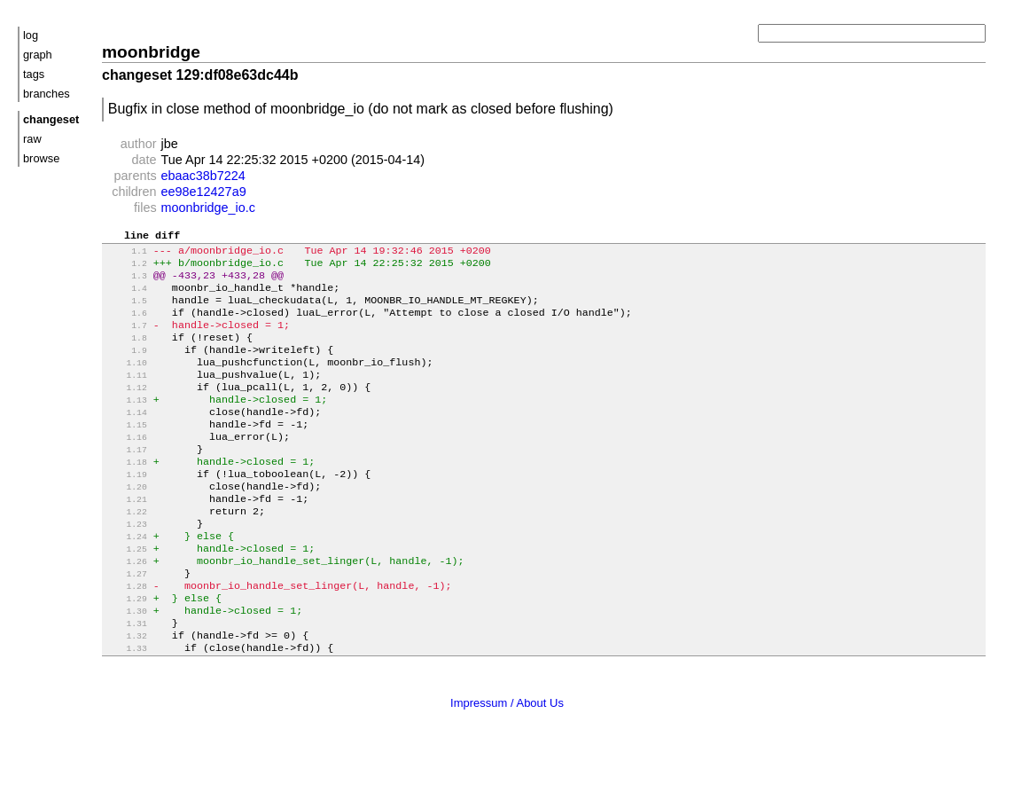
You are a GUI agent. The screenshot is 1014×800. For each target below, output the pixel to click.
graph (37, 54)
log (30, 35)
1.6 (126, 326)
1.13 (126, 425)
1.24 (126, 581)
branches (46, 93)
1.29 (126, 652)
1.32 (126, 695)
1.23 (126, 567)
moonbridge (151, 52)
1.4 (126, 297)
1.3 (126, 283)
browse (41, 158)
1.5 (126, 312)
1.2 (126, 269)
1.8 (126, 354)
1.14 (126, 439)
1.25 (126, 595)
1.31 (126, 680)
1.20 (126, 524)
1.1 (126, 255)
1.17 (126, 482)
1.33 (126, 709)
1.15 (126, 453)
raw (32, 138)
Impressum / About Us (507, 763)
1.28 (126, 638)
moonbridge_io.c (208, 207)
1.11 (126, 397)
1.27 (126, 624)
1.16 (126, 468)
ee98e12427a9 (203, 191)
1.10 (126, 382)
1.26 (126, 610)
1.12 (126, 411)
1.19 (126, 510)
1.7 (126, 340)
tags (33, 74)
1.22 (126, 553)
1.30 (126, 666)
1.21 (126, 539)
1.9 (126, 368)
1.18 (126, 496)
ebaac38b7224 (203, 176)
